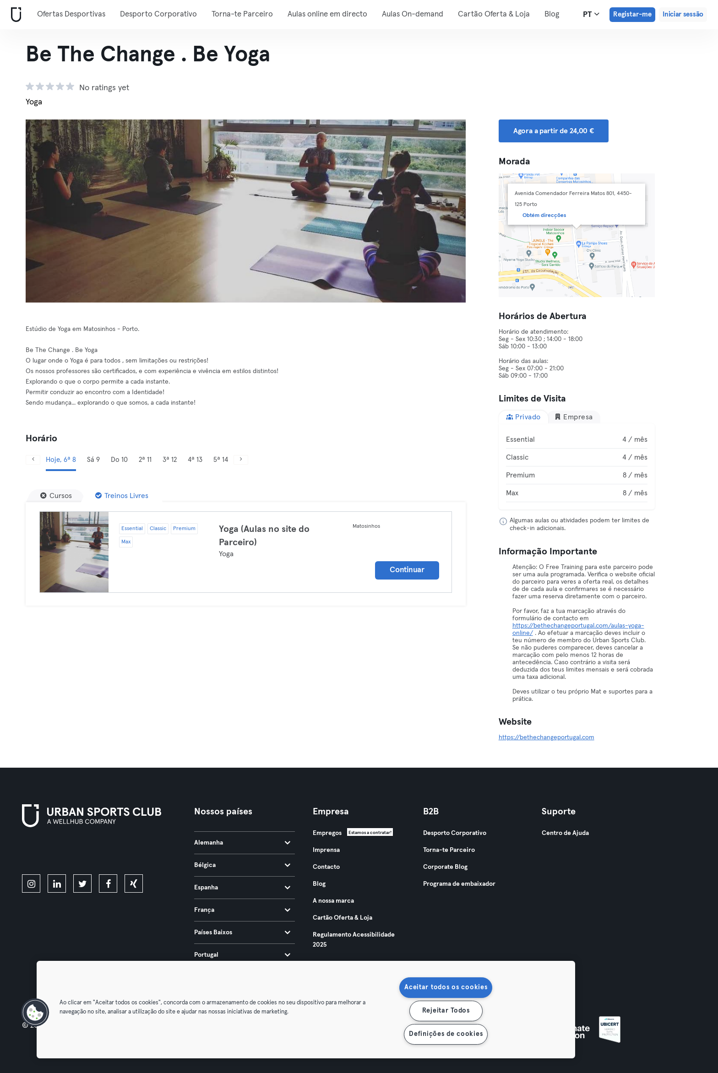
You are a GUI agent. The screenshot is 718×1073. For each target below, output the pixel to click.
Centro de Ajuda (565, 833)
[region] (306, 1009)
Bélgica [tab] (242, 865)
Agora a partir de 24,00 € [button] (553, 131)
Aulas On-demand (412, 14)
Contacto (326, 867)
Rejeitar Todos (446, 1011)
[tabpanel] (577, 466)
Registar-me (632, 14)
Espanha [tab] (242, 887)
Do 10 (119, 459)
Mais (557, 13)
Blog (319, 884)
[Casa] (14, 15)
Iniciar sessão (683, 14)
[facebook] (108, 883)
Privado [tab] (523, 417)
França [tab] (242, 910)
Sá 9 (93, 459)
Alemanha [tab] (242, 842)
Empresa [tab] (573, 417)
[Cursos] (56, 495)
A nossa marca (333, 901)
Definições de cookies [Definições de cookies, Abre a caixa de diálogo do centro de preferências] (446, 1034)
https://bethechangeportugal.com (546, 737)
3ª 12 (170, 459)
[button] (35, 1012)
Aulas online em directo (327, 14)
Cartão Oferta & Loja (494, 14)
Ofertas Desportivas (71, 14)
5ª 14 (220, 459)
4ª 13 (195, 459)
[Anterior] (59, 211)
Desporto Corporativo (158, 14)
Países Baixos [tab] (242, 932)
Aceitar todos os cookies (445, 987)
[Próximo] (433, 211)
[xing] (134, 883)
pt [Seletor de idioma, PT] (591, 14)
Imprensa (326, 850)
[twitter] (82, 883)
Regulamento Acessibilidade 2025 (354, 940)
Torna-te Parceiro (242, 14)
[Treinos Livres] (122, 495)
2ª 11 (145, 459)
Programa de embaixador (459, 884)
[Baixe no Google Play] (120, 852)
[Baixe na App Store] (53, 852)
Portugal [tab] (242, 954)
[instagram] (31, 883)
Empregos (327, 833)
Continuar (407, 570)
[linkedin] (57, 883)
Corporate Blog (445, 867)
